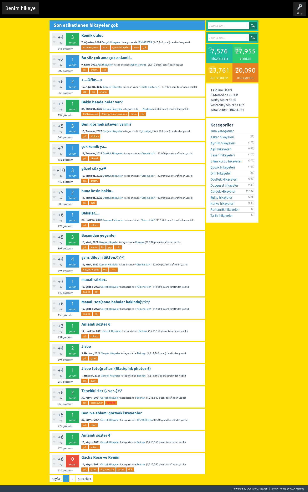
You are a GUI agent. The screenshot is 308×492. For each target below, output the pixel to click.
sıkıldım (95, 136)
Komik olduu (92, 35)
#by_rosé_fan (107, 469)
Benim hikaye (20, 8)
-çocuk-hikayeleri (120, 47)
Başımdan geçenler (98, 235)
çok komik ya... (94, 146)
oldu (118, 247)
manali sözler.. (94, 280)
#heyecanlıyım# (91, 269)
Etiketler (97, 11)
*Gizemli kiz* (147, 153)
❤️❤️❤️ (111, 403)
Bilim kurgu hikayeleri (226, 161)
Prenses (139, 242)
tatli (93, 203)
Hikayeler (82, 11)
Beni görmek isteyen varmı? (106, 124)
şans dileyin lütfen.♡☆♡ (102, 257)
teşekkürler (97, 403)
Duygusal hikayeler (113, 220)
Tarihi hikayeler (221, 215)
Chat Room (48, 11)
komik (94, 247)
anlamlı (94, 69)
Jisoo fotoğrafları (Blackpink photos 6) (116, 368)
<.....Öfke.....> (91, 80)
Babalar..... (90, 213)
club (130, 469)
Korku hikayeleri (222, 203)
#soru (105, 47)
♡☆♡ (113, 269)
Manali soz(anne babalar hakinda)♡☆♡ (115, 302)
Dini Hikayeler (220, 173)
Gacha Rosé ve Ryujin (100, 457)
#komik (94, 158)
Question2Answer (257, 488)
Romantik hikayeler (224, 209)
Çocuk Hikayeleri (222, 167)
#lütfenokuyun (90, 114)
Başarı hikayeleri (222, 155)
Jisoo (86, 346)
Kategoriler (112, 11)
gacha (121, 469)
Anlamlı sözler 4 (95, 435)
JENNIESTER (145, 42)
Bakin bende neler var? (102, 102)
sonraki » (84, 479)
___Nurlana (145, 109)
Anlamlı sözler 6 (95, 324)
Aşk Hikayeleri (105, 64)
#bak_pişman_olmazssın (114, 114)
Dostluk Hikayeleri (113, 153)
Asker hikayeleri (222, 137)
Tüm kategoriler (222, 131)
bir (102, 247)
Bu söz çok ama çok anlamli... (106, 58)
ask (104, 69)
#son (136, 47)
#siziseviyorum (90, 47)
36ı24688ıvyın (145, 420)
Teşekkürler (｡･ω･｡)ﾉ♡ (101, 391)
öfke (85, 92)
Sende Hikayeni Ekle (153, 11)
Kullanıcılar (130, 11)
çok (144, 47)
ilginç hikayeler (221, 197)
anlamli (103, 92)
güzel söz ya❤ (93, 168)
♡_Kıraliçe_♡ (146, 131)
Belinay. (143, 331)
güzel (93, 358)
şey (110, 247)
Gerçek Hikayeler (111, 42)
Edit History (65, 11)
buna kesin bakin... (97, 191)
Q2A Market (297, 488)
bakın (134, 114)
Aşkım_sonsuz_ (138, 64)
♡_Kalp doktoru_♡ (149, 87)
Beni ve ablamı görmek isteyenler (111, 413)
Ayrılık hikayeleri (222, 143)
